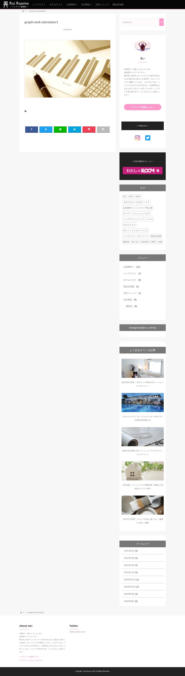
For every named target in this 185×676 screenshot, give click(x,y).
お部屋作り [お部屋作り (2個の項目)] (128, 208)
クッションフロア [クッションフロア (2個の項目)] (142, 213)
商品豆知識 (118, 4)
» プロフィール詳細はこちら (29, 657)
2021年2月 (129, 565)
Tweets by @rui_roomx (77, 632)
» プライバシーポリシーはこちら (30, 660)
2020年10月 (130, 587)
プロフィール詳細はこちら (142, 107)
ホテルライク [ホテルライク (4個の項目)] (129, 225)
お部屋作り (71, 4)
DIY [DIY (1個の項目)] (125, 196)
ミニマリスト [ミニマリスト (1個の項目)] (129, 236)
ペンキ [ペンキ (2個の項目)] (150, 219)
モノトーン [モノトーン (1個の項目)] (143, 236)
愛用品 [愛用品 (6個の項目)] (126, 242)
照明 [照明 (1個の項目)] (153, 242)
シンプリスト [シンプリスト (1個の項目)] (129, 219)
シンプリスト (39, 4)
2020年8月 (129, 601)
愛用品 (129, 306)
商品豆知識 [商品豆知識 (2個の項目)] (156, 236)
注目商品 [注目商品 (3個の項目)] (145, 242)
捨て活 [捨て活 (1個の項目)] (135, 242)
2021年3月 (129, 558)
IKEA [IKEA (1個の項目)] (138, 196)
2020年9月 (129, 594)
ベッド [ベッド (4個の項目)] (141, 219)
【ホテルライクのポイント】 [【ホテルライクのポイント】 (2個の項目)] (136, 202)
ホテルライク (56, 4)
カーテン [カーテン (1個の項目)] (127, 213)
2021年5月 (129, 551)
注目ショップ (102, 4)
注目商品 (127, 299)
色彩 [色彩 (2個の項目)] (160, 242)
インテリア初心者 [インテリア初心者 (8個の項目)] (144, 208)
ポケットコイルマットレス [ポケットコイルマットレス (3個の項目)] (135, 230)
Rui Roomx (87, 671)
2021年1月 (129, 572)
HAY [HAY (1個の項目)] (131, 196)
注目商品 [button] (86, 4)
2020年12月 (130, 579)
